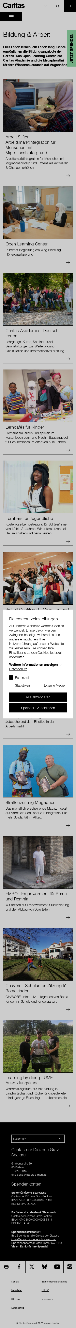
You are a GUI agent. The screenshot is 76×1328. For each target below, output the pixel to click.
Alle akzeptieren (38, 697)
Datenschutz (18, 669)
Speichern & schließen (38, 708)
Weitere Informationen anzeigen (33, 664)
